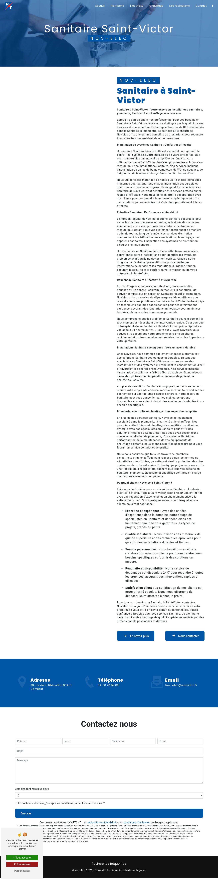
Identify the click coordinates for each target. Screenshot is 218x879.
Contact (200, 6)
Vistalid (79, 871)
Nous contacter (183, 636)
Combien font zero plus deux (32, 789)
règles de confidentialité (102, 824)
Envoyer (27, 814)
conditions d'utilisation (137, 824)
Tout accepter (22, 857)
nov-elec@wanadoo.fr (181, 676)
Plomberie (117, 6)
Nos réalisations (179, 6)
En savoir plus (137, 636)
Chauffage (156, 6)
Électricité (136, 6)
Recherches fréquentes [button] (109, 865)
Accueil (99, 6)
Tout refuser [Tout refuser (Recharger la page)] (22, 864)
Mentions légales (134, 871)
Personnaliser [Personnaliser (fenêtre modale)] (22, 870)
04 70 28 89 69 (108, 695)
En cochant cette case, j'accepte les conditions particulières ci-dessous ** (61, 803)
